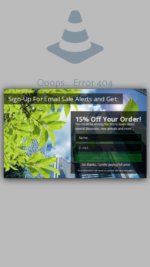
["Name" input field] (108, 138)
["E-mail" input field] (108, 148)
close (9, 175)
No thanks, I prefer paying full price (106, 165)
